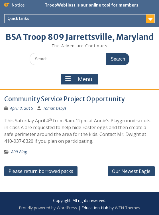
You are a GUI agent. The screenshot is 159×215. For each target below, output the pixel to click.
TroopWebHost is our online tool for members (91, 5)
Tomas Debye (54, 108)
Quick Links (18, 18)
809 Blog (19, 151)
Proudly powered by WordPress (48, 207)
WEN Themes (127, 207)
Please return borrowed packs (41, 171)
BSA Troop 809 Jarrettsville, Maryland (80, 37)
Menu (78, 79)
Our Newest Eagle (131, 171)
